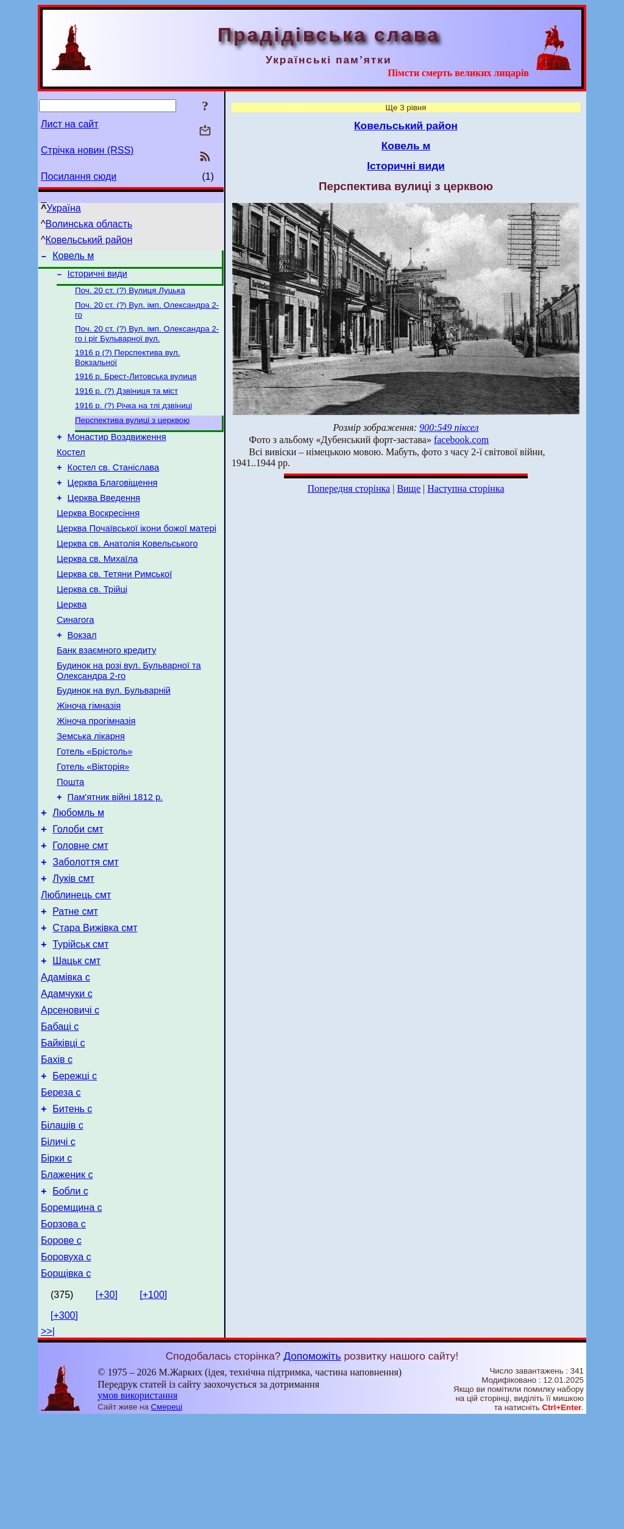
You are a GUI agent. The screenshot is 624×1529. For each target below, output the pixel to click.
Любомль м (78, 872)
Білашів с (62, 1219)
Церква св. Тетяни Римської (114, 606)
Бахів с (57, 1146)
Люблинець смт (76, 963)
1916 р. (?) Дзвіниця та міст (126, 401)
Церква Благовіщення (113, 503)
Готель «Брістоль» (94, 803)
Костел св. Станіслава (114, 486)
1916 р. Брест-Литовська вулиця (136, 386)
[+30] (107, 1405)
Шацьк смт (76, 1036)
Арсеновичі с (70, 1091)
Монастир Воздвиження (117, 452)
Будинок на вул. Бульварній (114, 735)
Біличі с (58, 1237)
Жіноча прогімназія (96, 769)
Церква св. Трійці (92, 623)
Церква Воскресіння (98, 537)
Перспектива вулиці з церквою (132, 433)
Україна (63, 208)
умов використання (137, 1505)
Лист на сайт (70, 124)
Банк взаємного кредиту (106, 691)
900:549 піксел (448, 427)
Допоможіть (312, 1466)
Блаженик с (67, 1274)
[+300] (64, 1426)
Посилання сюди (78, 176)
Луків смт (73, 945)
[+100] (153, 1405)
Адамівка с (65, 1054)
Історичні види (97, 277)
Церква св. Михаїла (97, 589)
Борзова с (63, 1329)
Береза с (61, 1182)
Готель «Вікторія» (93, 820)
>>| (48, 1441)
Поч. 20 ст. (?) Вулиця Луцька (130, 295)
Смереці (167, 1517)
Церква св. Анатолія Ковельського (127, 571)
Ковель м (73, 257)
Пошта (70, 837)
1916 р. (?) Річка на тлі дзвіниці (133, 417)
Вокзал (82, 674)
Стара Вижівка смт (94, 1000)
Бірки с (56, 1256)
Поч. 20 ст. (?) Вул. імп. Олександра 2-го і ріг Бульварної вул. (147, 341)
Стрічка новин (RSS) (87, 150)
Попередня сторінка (348, 488)
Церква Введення (104, 520)
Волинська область (89, 224)
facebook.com (461, 440)
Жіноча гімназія (89, 752)
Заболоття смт (85, 926)
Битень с (72, 1201)
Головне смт (80, 908)
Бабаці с (60, 1109)
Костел (71, 469)
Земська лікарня (91, 786)
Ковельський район (89, 240)
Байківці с (63, 1128)
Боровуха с (66, 1365)
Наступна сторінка (465, 488)
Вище (408, 488)
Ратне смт (75, 981)
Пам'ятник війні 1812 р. (115, 854)
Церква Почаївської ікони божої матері (136, 554)
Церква (72, 640)
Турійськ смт (80, 1018)
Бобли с (70, 1292)
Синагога (75, 657)
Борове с (61, 1347)
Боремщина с (71, 1310)
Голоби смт (77, 890)
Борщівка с (66, 1383)
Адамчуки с (67, 1073)
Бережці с (74, 1164)
